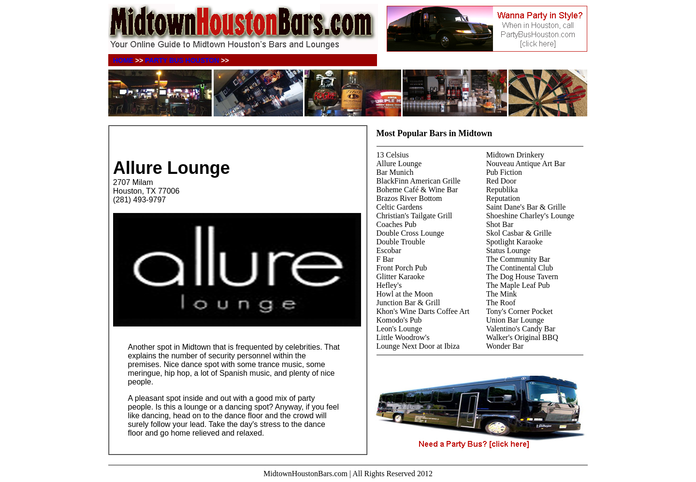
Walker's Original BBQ (522, 337)
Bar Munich (395, 172)
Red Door (501, 181)
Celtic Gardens (400, 207)
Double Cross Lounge (410, 233)
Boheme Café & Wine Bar (417, 189)
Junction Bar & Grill (408, 302)
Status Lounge (508, 250)
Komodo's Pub (399, 320)
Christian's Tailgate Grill (414, 216)
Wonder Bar (504, 346)
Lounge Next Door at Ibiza (418, 346)
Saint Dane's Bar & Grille (526, 207)
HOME (123, 60)
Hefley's (389, 285)
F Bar (385, 259)
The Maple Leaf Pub (518, 285)
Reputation (503, 198)
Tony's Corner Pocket (519, 311)
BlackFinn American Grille (419, 181)
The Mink (501, 294)
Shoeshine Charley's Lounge (530, 216)
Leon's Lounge (399, 329)
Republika (502, 189)
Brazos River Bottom (409, 198)
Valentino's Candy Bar (520, 329)
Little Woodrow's (403, 337)
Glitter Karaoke (401, 276)
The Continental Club (519, 268)
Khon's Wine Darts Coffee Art (423, 311)
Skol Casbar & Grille (519, 233)
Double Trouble (401, 242)
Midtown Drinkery (515, 155)
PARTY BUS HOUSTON (182, 60)
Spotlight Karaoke (514, 242)
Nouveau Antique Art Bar (526, 163)
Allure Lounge (399, 163)
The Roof (501, 302)
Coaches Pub (397, 224)
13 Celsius (393, 155)
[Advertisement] (226, 143)
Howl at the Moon (405, 294)
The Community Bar (518, 259)
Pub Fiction (504, 172)
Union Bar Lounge (515, 320)
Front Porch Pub (402, 268)
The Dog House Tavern (522, 276)
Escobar (389, 250)
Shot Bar (499, 224)
